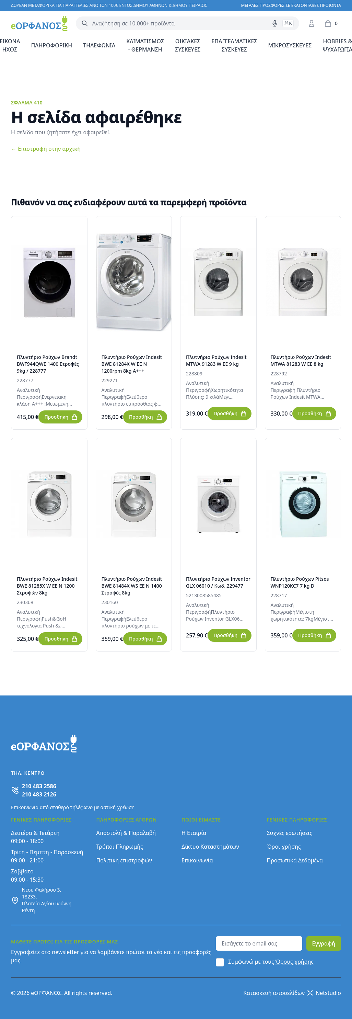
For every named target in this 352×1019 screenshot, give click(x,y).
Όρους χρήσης (294, 961)
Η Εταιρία (193, 833)
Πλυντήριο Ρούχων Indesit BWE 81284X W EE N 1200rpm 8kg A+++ (132, 364)
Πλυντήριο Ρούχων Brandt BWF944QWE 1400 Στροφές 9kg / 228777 (48, 364)
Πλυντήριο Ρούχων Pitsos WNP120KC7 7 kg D (300, 582)
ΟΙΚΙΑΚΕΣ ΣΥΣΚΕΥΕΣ (187, 45)
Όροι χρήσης (284, 846)
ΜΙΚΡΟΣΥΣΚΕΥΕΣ (290, 45)
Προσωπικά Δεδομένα (295, 860)
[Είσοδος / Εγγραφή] (311, 23)
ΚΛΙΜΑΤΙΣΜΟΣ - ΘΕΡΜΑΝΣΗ (145, 45)
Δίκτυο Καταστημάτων (210, 846)
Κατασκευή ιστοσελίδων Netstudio (292, 993)
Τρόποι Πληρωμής (119, 846)
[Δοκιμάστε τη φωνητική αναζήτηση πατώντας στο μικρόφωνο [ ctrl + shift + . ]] (274, 23)
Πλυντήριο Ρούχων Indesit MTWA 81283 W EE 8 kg (301, 360)
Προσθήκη (61, 417)
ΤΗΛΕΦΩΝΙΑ (99, 45)
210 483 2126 (39, 794)
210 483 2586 (39, 786)
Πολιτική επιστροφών (124, 860)
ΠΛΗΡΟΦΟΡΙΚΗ (51, 45)
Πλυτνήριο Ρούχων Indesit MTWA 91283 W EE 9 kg (216, 360)
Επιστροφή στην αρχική (46, 148)
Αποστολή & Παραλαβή (126, 833)
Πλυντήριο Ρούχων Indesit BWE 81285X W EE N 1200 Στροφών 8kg (47, 586)
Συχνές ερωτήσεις (290, 833)
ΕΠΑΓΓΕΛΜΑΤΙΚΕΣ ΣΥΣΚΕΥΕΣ (234, 45)
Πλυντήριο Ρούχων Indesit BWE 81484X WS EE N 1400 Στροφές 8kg (132, 586)
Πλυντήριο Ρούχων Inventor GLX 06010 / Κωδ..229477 (218, 582)
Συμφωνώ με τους (271, 961)
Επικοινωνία (197, 860)
